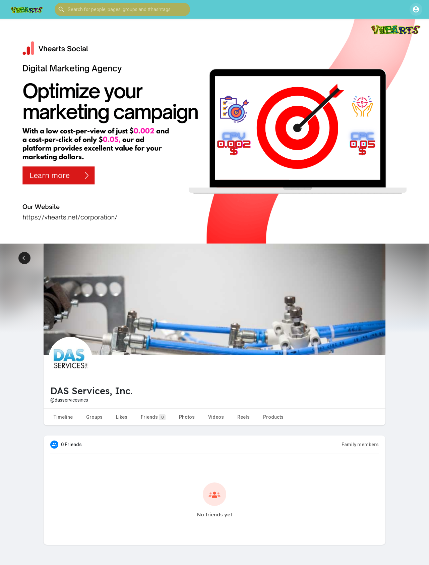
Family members (360, 444)
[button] (122, 9)
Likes (121, 417)
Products (273, 417)
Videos (216, 417)
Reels (243, 417)
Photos (187, 417)
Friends (153, 417)
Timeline (63, 417)
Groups (94, 417)
